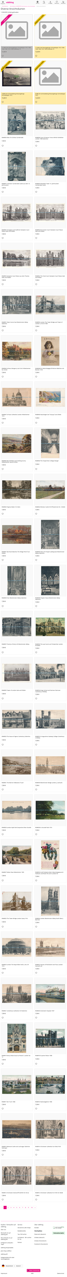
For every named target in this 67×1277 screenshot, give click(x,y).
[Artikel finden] (44, 2)
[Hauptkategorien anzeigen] (3, 2)
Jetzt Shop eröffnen (6, 1251)
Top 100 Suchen (22, 1234)
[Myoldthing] (50, 2)
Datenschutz (60, 1273)
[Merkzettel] (57, 2)
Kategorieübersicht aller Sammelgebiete (7, 1258)
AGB (32, 1273)
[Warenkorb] (63, 2)
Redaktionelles (22, 1231)
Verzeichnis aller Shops (24, 1227)
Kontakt (36, 1227)
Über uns (3, 1229)
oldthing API (4, 1254)
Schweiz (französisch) (40, 1241)
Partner (20, 1242)
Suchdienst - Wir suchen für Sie (24, 1238)
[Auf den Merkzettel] (17, 56)
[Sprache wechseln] (37, 2)
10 (32, 1207)
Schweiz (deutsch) (39, 1237)
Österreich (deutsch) (40, 1234)
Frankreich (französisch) (41, 1244)
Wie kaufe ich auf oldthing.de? (6, 1233)
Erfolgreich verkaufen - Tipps (7, 1243)
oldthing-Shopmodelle (7, 1247)
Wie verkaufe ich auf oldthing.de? (6, 1238)
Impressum (4, 1273)
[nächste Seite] (35, 1207)
